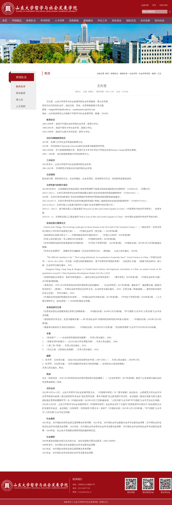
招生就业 (116, 20)
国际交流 (131, 20)
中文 (154, 5)
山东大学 (145, 5)
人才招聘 (20, 106)
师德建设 (88, 20)
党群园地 (74, 20)
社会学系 (133, 74)
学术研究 (45, 20)
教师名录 (20, 86)
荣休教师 (20, 93)
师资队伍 (31, 20)
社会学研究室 (144, 74)
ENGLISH (164, 5)
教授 (154, 74)
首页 (4, 20)
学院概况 (16, 20)
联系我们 (77, 479)
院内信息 (159, 20)
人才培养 (59, 20)
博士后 (19, 99)
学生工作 (102, 20)
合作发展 (145, 20)
